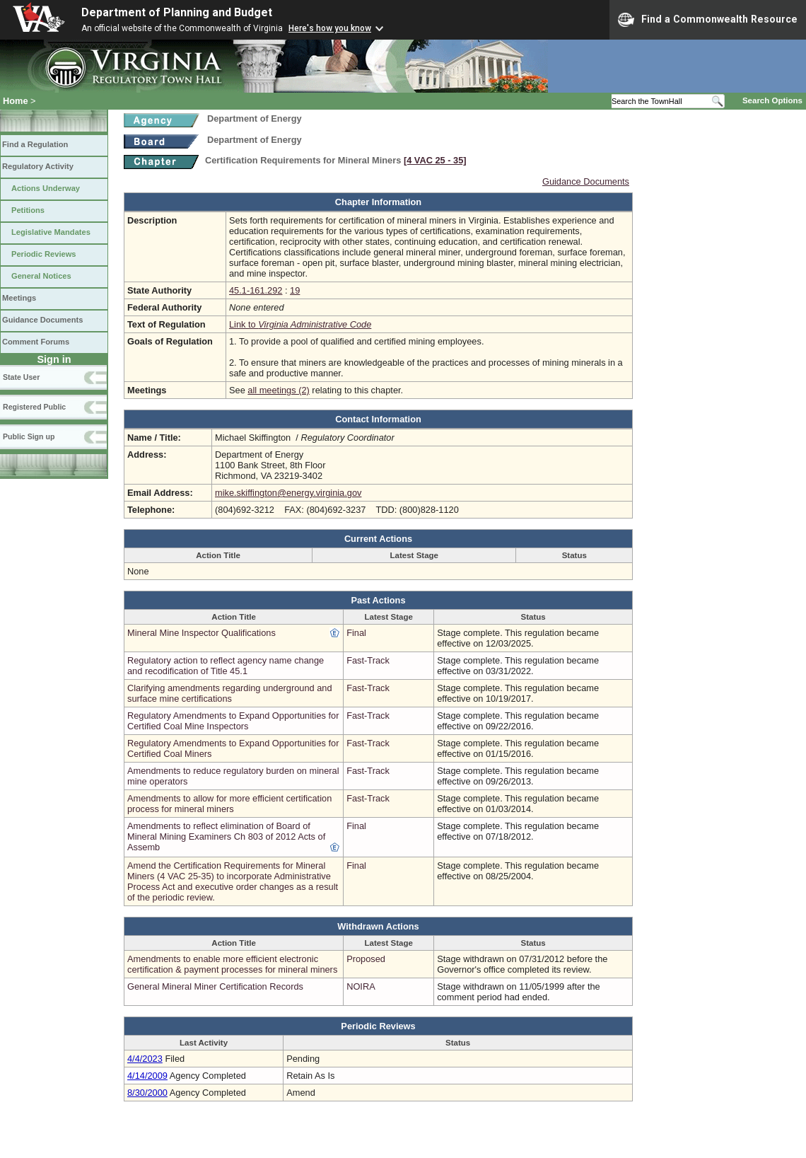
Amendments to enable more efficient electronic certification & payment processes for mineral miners (232, 964)
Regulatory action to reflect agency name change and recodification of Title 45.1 (225, 665)
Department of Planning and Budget (176, 12)
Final (356, 632)
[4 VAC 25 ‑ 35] (435, 160)
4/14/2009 (147, 1075)
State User (21, 377)
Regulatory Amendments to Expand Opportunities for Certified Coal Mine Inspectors (233, 720)
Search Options (772, 100)
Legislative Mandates (50, 232)
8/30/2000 (147, 1092)
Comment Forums (35, 341)
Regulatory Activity (38, 166)
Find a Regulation (35, 144)
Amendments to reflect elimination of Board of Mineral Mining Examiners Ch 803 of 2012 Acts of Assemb (226, 836)
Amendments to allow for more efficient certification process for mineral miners (229, 803)
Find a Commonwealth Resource (708, 20)
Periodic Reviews (43, 254)
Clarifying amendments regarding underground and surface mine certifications (229, 693)
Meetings (19, 298)
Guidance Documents (42, 319)
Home (15, 100)
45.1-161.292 (255, 290)
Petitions (28, 210)
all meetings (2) (278, 390)
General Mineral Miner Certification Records (215, 986)
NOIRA (360, 986)
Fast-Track (368, 660)
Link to (300, 324)
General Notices (41, 276)
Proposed (365, 959)
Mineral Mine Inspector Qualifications (201, 632)
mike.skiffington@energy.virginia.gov (288, 492)
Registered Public (34, 407)
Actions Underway (45, 188)
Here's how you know (329, 28)
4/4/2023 (145, 1058)
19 (295, 290)
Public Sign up (28, 436)
